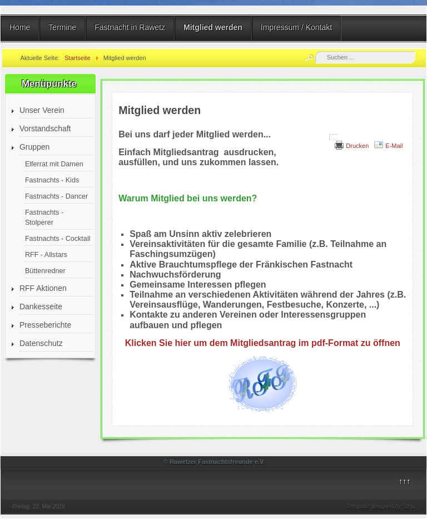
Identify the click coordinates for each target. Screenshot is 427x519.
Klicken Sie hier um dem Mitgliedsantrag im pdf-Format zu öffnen (262, 343)
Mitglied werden (212, 27)
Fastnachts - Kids (52, 180)
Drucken (357, 145)
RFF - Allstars (46, 255)
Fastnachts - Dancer (56, 196)
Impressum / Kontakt (296, 27)
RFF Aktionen (43, 288)
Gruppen (34, 146)
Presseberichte (45, 324)
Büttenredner (45, 271)
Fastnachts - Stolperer (44, 217)
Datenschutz (41, 343)
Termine (62, 27)
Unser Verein (41, 110)
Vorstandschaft (45, 128)
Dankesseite (40, 306)
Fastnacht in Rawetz (130, 27)
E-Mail (394, 145)
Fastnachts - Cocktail (58, 239)
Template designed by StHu (381, 506)
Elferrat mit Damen (54, 164)
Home (19, 27)
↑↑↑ (404, 481)
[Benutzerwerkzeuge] (333, 137)
